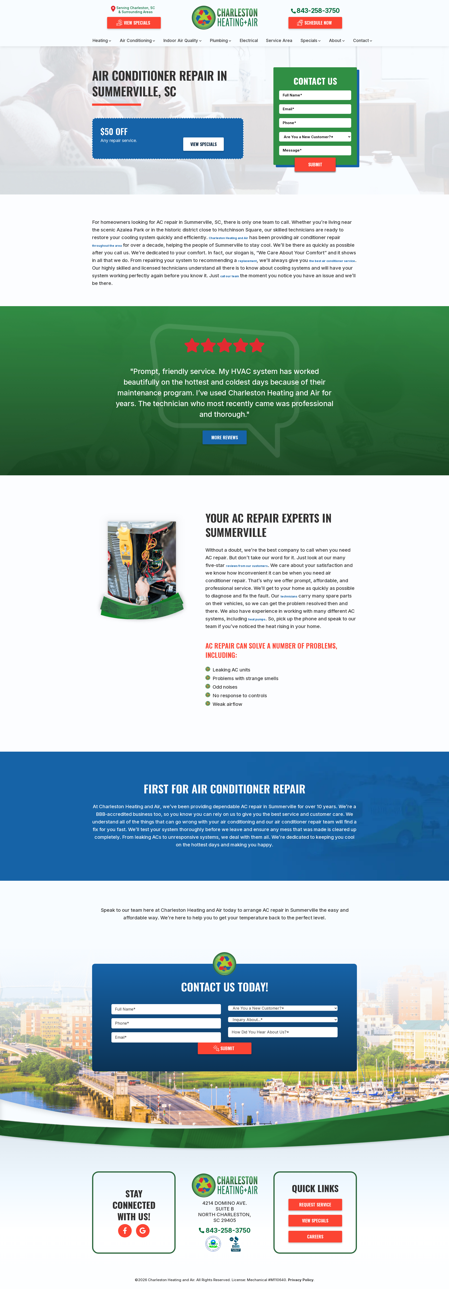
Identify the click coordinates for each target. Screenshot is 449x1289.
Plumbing (219, 40)
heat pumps (334, 619)
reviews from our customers (259, 565)
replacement (304, 260)
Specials (309, 40)
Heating (100, 40)
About (335, 40)
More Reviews (224, 437)
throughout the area (130, 245)
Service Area (279, 40)
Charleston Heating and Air (240, 237)
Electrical (249, 40)
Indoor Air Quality (180, 40)
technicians (337, 596)
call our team (330, 275)
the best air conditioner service (149, 268)
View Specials (203, 144)
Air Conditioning (136, 40)
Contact (361, 40)
